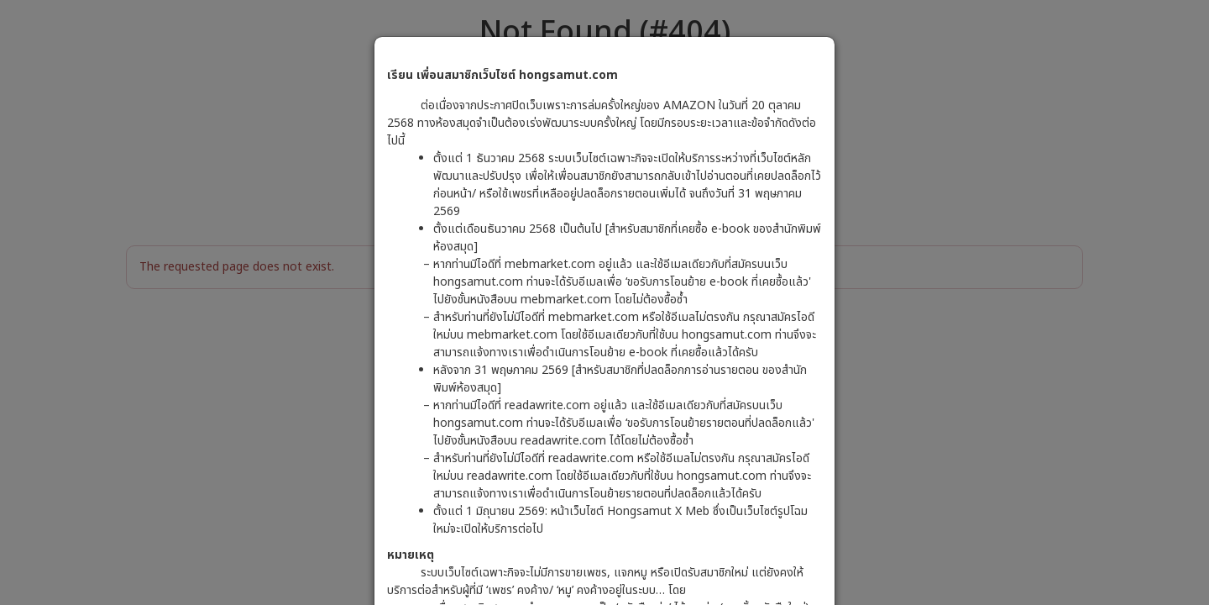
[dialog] (604, 302)
